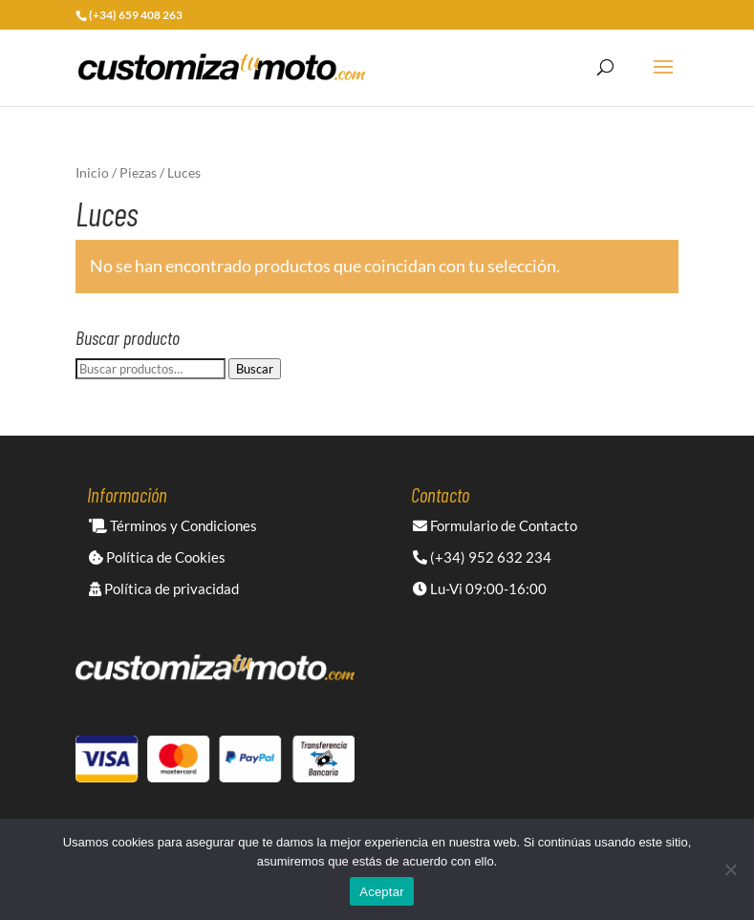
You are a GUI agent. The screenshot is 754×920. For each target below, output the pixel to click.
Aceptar (381, 892)
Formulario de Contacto (495, 525)
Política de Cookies (157, 557)
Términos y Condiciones (173, 525)
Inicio (92, 172)
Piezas (138, 172)
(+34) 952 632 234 (482, 557)
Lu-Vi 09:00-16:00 (480, 588)
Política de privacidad (164, 588)
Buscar (254, 368)
